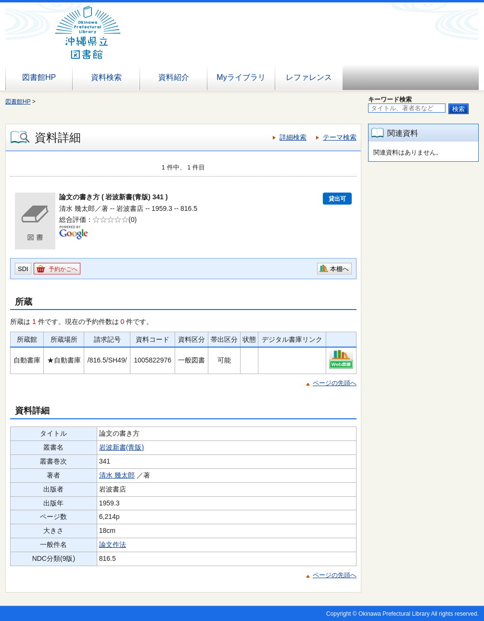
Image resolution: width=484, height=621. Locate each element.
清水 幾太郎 (117, 475)
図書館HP (39, 77)
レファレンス (309, 77)
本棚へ (339, 268)
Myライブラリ (241, 77)
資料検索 (106, 77)
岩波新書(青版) (121, 447)
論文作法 (112, 544)
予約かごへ (63, 269)
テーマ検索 (340, 137)
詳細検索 (293, 137)
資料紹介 (173, 77)
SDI (23, 268)
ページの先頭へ (335, 383)
